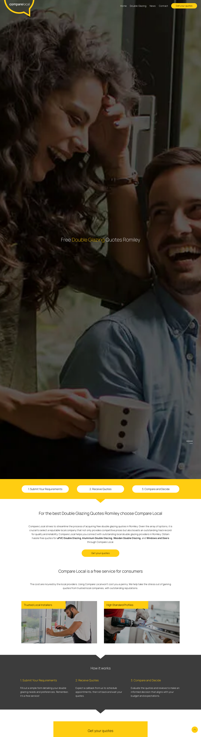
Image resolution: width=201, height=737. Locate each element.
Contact (163, 6)
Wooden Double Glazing (127, 538)
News (153, 6)
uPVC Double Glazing (69, 538)
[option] (100, 368)
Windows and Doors (158, 538)
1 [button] (191, 441)
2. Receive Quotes (100, 489)
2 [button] (191, 443)
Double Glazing (138, 6)
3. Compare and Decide (156, 489)
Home (123, 6)
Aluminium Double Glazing (97, 538)
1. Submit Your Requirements (45, 489)
